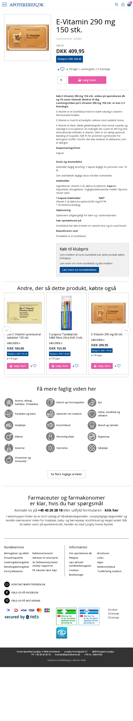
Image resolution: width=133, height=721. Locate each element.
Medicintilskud (106, 566)
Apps (100, 562)
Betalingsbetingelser (16, 566)
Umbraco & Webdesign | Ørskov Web (66, 660)
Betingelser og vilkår (16, 553)
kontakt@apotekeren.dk (24, 584)
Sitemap (113, 617)
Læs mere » (13, 342)
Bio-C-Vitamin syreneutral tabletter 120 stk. (24, 335)
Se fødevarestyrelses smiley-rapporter (44, 564)
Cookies (73, 570)
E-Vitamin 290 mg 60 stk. (107, 334)
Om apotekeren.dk (80, 553)
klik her (112, 510)
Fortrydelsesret (13, 571)
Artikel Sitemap (113, 612)
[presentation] (6, 330)
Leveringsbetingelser (16, 562)
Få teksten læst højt (44, 570)
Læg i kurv (87, 80)
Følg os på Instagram (22, 600)
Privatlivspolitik (13, 557)
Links (100, 557)
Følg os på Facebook (21, 592)
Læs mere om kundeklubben (79, 269)
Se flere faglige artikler (66, 474)
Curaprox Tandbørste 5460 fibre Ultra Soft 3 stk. (66, 335)
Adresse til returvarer (45, 557)
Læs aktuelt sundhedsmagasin (80, 564)
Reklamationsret (42, 553)
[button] (4, 4)
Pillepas (73, 557)
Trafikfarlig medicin (109, 571)
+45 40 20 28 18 (50, 510)
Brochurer (103, 553)
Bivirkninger (76, 574)
